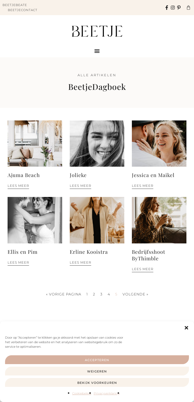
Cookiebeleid (81, 393)
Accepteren (97, 360)
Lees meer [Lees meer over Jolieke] (80, 186)
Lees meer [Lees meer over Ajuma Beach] (18, 186)
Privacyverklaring (106, 393)
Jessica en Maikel (153, 174)
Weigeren (97, 371)
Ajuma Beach (24, 174)
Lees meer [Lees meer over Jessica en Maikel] (142, 186)
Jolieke (78, 174)
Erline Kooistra (89, 251)
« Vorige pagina (63, 294)
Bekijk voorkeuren (97, 383)
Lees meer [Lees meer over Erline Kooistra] (80, 262)
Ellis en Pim (23, 251)
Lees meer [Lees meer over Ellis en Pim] (18, 262)
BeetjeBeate (15, 5)
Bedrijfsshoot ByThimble (148, 255)
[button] (186, 327)
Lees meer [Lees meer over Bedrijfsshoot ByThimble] (142, 269)
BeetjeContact (22, 10)
